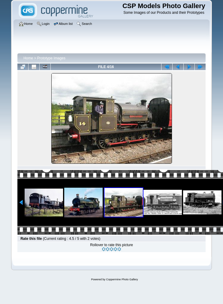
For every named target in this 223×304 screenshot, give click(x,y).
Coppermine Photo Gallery (122, 279)
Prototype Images (51, 58)
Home (28, 58)
